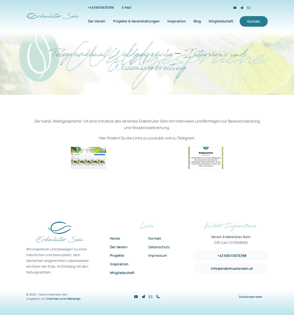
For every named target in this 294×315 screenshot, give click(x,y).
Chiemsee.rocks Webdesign (63, 298)
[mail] (248, 7)
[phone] (158, 296)
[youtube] (234, 7)
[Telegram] (241, 7)
